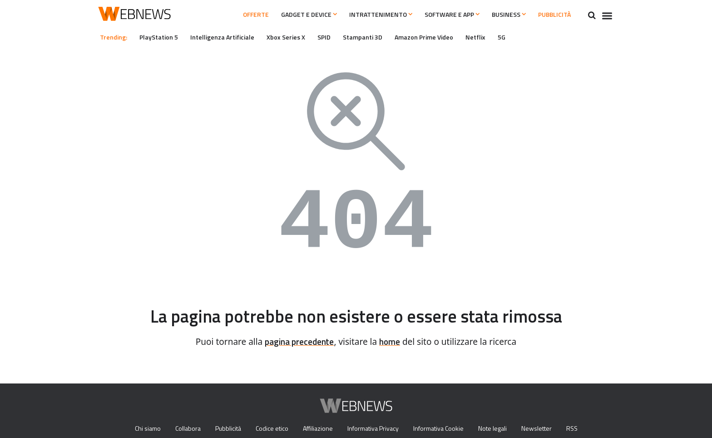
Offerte (222, 14)
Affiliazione (317, 429)
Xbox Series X (293, 36)
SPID (334, 36)
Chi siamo (140, 429)
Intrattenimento (360, 14)
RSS (579, 429)
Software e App (437, 14)
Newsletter (543, 429)
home (392, 342)
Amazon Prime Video (439, 36)
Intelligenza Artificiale (226, 36)
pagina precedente (298, 342)
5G (520, 36)
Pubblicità (551, 14)
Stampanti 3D (375, 36)
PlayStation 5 (162, 36)
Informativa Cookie (442, 429)
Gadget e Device (282, 14)
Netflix (493, 36)
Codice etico (270, 429)
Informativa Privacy (374, 429)
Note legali (499, 429)
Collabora (182, 429)
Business (500, 14)
